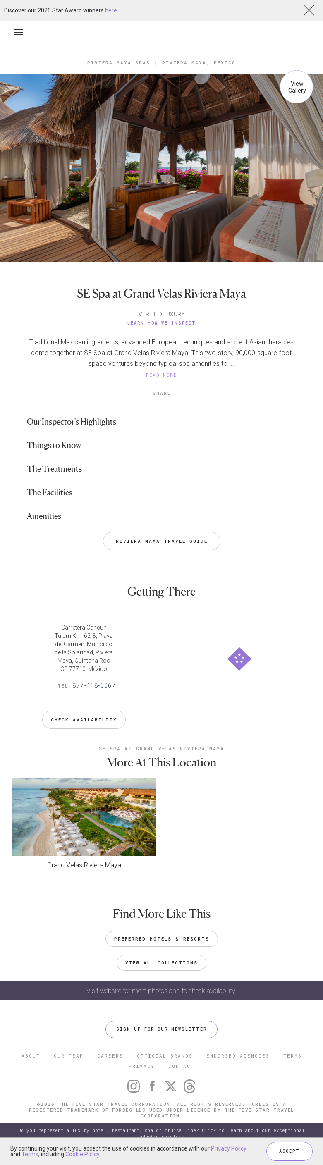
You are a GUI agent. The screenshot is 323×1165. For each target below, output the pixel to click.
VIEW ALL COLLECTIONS (161, 963)
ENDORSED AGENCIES (238, 1056)
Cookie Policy (82, 1154)
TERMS (292, 1056)
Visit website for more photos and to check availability (161, 991)
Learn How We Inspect (161, 323)
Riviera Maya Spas (118, 63)
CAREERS (110, 1056)
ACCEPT (289, 1151)
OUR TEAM (69, 1056)
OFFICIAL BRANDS (165, 1056)
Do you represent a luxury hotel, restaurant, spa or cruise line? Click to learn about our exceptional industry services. (161, 1133)
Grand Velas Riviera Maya (84, 865)
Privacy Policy (228, 1148)
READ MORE (161, 375)
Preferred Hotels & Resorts (161, 939)
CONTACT (181, 1066)
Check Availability (84, 719)
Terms (30, 1154)
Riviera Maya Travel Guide (162, 541)
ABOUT (31, 1056)
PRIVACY (142, 1066)
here (111, 10)
